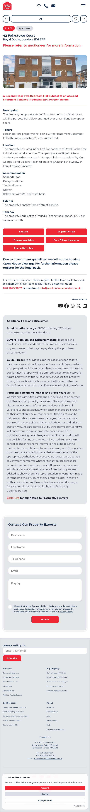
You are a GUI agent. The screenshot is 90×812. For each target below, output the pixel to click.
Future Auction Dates (11, 677)
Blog (48, 716)
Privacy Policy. (66, 612)
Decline (45, 794)
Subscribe (12, 658)
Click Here (13, 498)
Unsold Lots (7, 686)
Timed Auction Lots (10, 682)
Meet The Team (52, 712)
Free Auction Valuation (11, 721)
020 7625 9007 (12, 288)
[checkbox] (10, 607)
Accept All (45, 788)
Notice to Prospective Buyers (57, 682)
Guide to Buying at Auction (57, 677)
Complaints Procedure (55, 729)
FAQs (48, 725)
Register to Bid (8, 691)
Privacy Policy (52, 721)
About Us (50, 707)
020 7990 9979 (47, 755)
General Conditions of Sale (57, 691)
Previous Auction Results (12, 695)
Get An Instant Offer (10, 725)
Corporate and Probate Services (15, 716)
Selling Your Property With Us (14, 707)
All (40, 18)
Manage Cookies (45, 800)
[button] (83, 5)
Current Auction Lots (11, 673)
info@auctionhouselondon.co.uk (60, 288)
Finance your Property (55, 686)
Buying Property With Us (56, 673)
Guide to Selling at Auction (13, 712)
